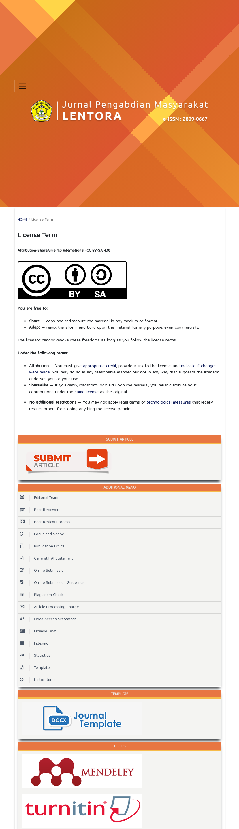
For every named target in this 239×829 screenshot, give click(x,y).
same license (87, 392)
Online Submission (43, 570)
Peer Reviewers (40, 510)
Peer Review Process (45, 522)
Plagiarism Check (41, 595)
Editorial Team (39, 498)
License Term (38, 631)
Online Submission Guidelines (52, 583)
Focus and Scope (42, 534)
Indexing (34, 643)
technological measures (169, 402)
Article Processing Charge (49, 607)
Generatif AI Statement (46, 558)
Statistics (35, 655)
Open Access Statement (48, 619)
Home (22, 220)
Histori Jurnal (38, 680)
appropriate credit (99, 366)
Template (35, 668)
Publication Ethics (42, 546)
